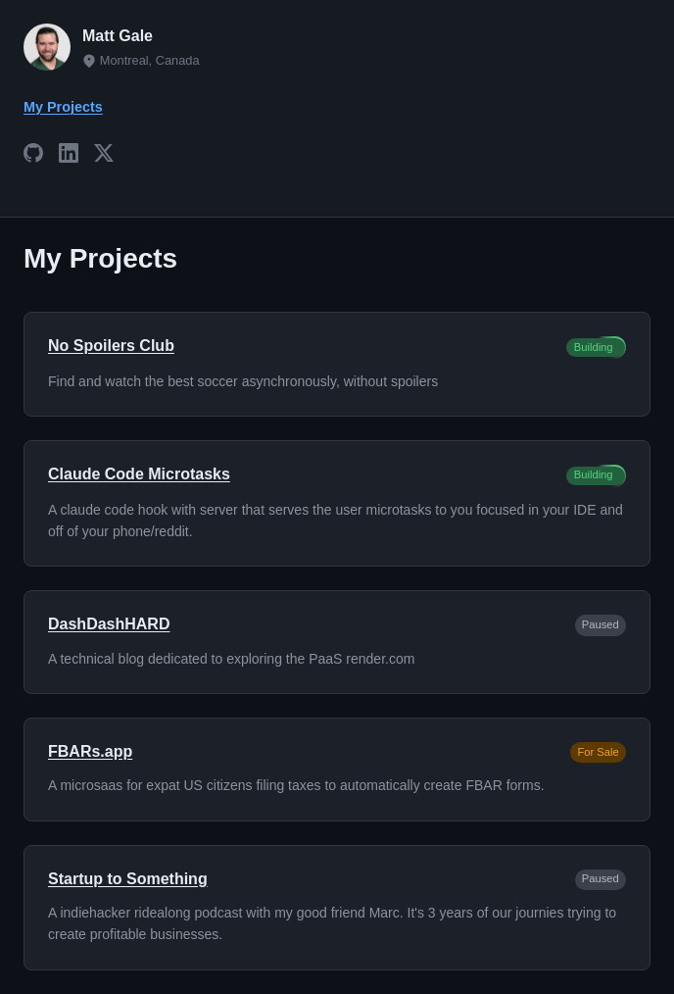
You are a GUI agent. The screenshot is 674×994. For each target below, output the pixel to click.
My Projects (63, 107)
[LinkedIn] (68, 156)
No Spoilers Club (111, 345)
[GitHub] (33, 156)
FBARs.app (90, 751)
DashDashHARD (108, 624)
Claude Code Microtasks (139, 474)
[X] (104, 156)
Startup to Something (128, 878)
